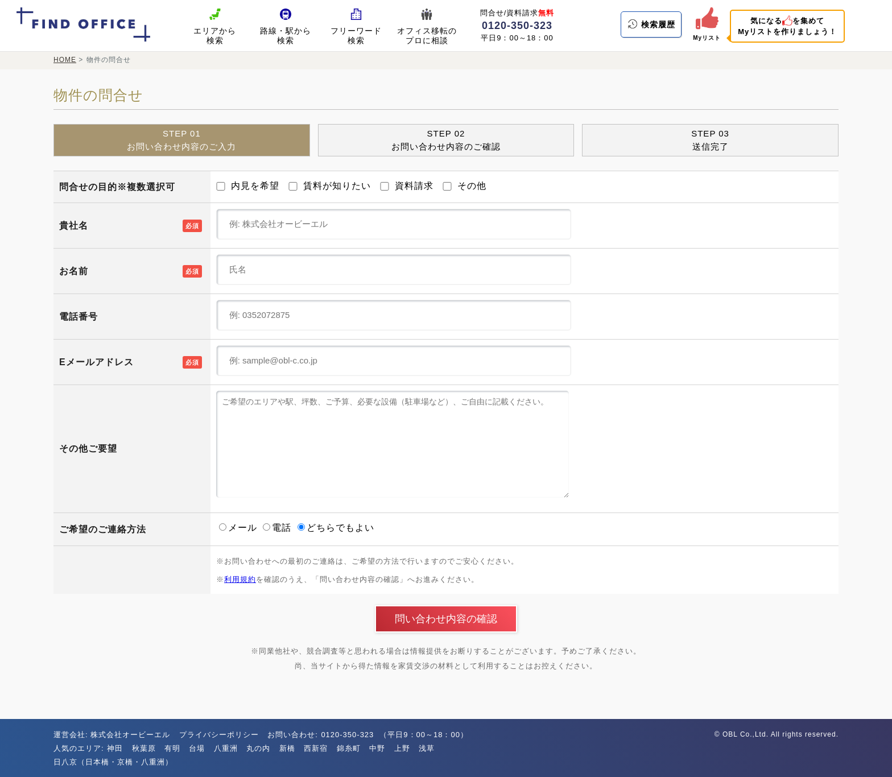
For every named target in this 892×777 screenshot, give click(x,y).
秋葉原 (144, 748)
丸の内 (258, 748)
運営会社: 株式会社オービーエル (111, 734)
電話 (278, 527)
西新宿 (316, 748)
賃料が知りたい (329, 186)
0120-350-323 (517, 25)
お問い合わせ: (293, 734)
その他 (464, 186)
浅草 (427, 748)
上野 (402, 748)
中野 (377, 748)
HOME (64, 60)
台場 (197, 748)
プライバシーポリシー (219, 734)
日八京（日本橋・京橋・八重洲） (113, 762)
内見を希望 (247, 186)
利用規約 (240, 579)
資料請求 (406, 186)
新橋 (287, 748)
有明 (172, 748)
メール (239, 527)
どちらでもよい (336, 527)
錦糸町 (349, 748)
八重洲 (226, 748)
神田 (115, 748)
